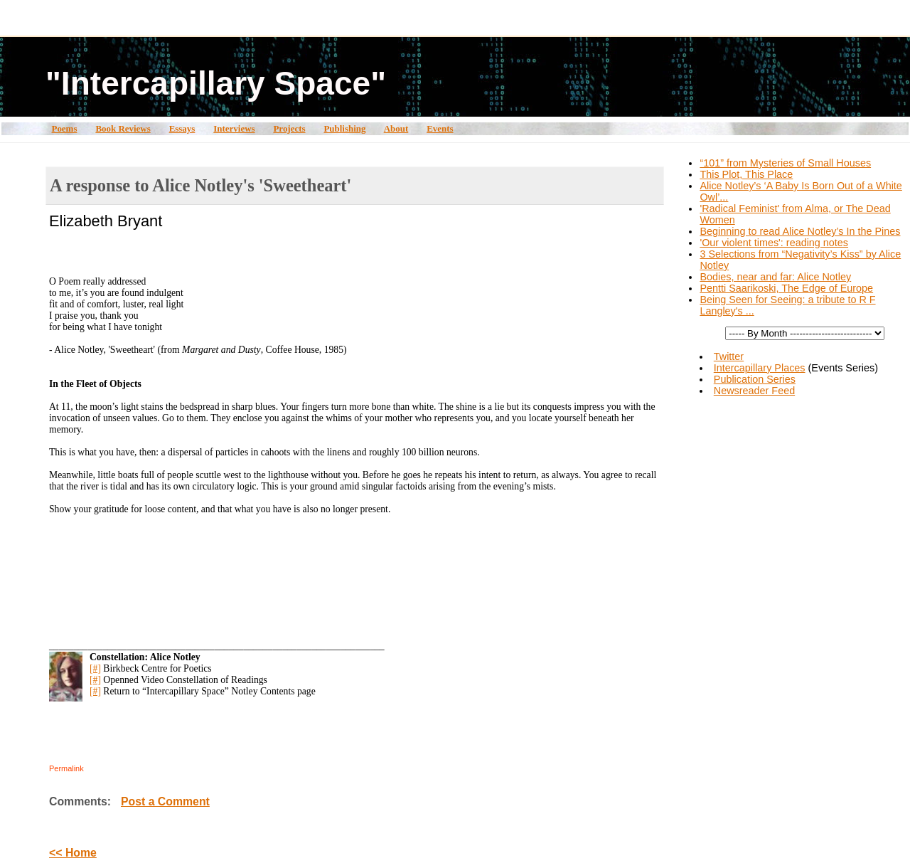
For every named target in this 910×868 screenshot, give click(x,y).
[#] (95, 668)
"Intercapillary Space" (216, 83)
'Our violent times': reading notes (774, 242)
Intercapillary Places (759, 368)
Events (440, 128)
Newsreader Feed (754, 390)
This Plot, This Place (746, 174)
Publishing (344, 128)
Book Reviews (122, 128)
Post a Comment (165, 801)
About (396, 128)
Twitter (729, 356)
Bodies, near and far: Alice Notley (775, 276)
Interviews (234, 128)
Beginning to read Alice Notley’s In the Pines (800, 231)
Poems (64, 128)
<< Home (73, 853)
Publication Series (755, 379)
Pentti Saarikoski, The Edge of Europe (786, 288)
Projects (289, 128)
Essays (182, 128)
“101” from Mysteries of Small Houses (785, 163)
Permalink (66, 768)
